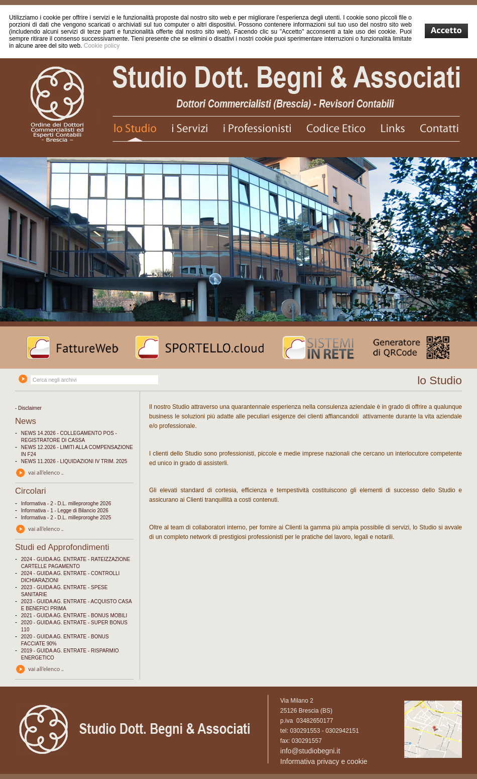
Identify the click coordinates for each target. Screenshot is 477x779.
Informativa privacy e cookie (324, 761)
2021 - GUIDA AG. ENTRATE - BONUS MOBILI (74, 615)
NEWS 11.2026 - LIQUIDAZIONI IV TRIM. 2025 (74, 461)
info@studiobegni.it (310, 751)
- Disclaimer (28, 408)
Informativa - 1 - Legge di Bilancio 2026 (64, 510)
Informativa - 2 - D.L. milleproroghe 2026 (66, 503)
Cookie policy (102, 45)
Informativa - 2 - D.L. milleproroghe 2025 (66, 517)
